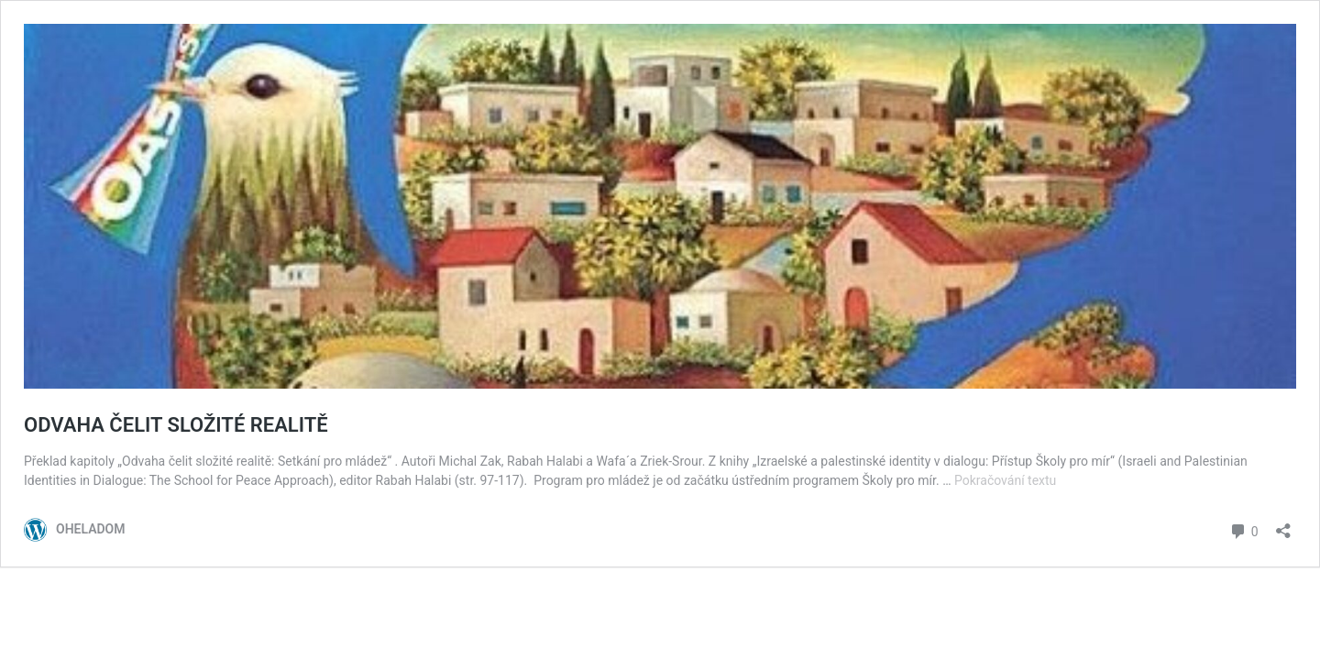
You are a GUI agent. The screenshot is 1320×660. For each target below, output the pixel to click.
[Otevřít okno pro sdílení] (1283, 525)
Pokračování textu (1005, 480)
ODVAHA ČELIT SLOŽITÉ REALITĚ (176, 424)
